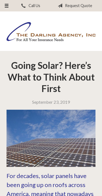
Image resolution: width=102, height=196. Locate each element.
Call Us (29, 6)
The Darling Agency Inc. (51, 31)
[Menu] (6, 6)
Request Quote (73, 6)
